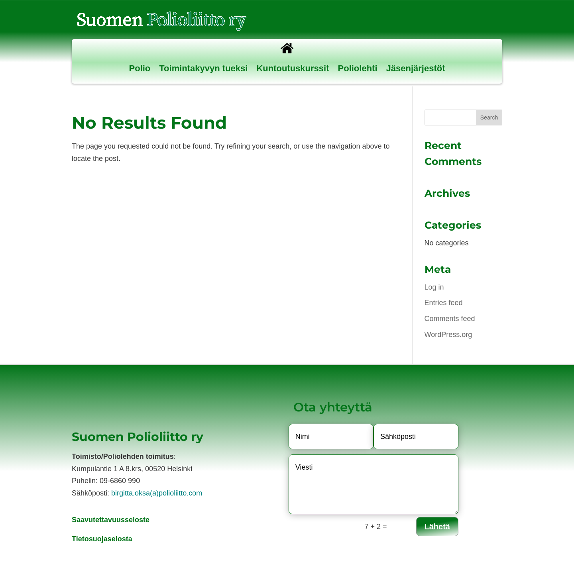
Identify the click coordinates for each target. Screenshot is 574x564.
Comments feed (450, 319)
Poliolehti (357, 68)
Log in (434, 287)
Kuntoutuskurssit (292, 68)
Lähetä (437, 526)
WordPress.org (448, 335)
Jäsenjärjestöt (415, 68)
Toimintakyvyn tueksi (203, 68)
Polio (140, 68)
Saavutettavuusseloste (110, 520)
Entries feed (444, 303)
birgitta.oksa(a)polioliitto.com (156, 493)
